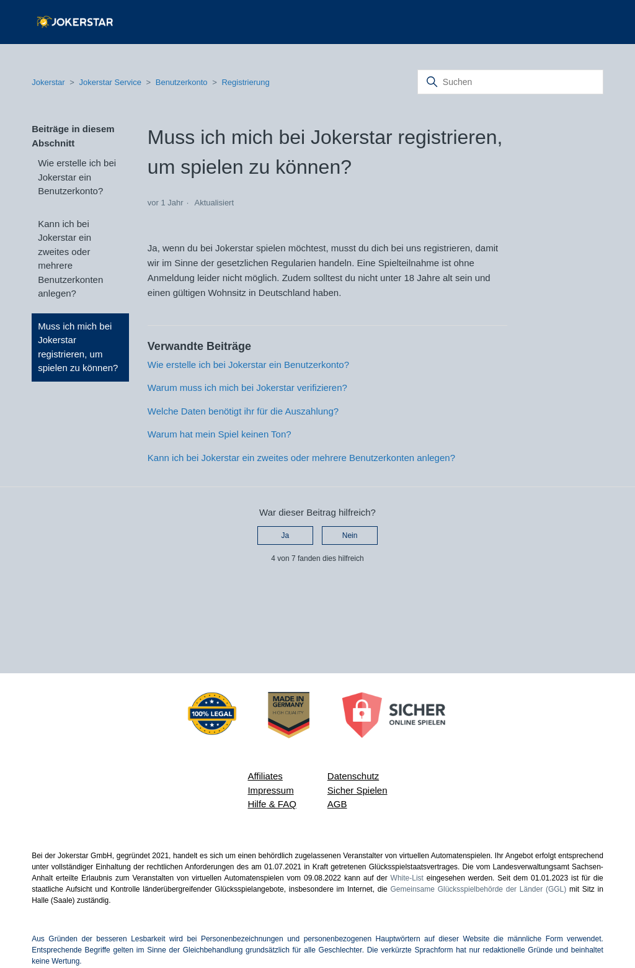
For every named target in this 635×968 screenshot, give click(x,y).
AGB (337, 804)
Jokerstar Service (110, 82)
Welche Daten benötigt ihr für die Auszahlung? (243, 411)
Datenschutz (353, 776)
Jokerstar (49, 82)
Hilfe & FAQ (271, 804)
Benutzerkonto (182, 82)
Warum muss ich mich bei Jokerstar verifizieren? (247, 387)
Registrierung (245, 82)
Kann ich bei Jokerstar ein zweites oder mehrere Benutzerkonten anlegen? (70, 258)
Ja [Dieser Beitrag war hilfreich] (286, 535)
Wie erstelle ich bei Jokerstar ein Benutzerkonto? (77, 177)
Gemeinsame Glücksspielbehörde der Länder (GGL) (479, 889)
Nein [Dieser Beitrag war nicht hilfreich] (350, 535)
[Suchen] (510, 81)
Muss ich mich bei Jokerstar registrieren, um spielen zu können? (78, 347)
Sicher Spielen (357, 790)
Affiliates (264, 776)
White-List (407, 878)
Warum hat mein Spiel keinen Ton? (219, 434)
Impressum (270, 790)
